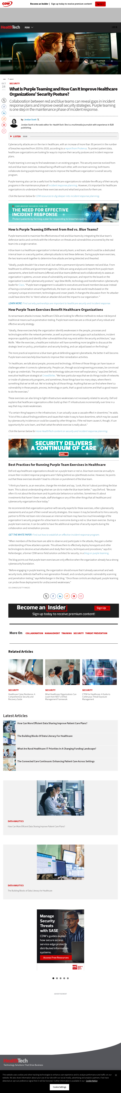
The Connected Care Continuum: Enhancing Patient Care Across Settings (56, 761)
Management (52, 633)
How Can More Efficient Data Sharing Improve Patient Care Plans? (52, 723)
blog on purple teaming (96, 553)
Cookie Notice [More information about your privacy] (91, 1081)
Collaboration (34, 633)
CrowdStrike (48, 375)
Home (4, 79)
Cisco (21, 284)
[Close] (115, 1075)
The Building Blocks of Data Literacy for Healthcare (44, 736)
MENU (27, 27)
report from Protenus (76, 148)
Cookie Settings (59, 1087)
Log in (114, 27)
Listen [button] (17, 136)
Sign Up (99, 4)
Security (12, 79)
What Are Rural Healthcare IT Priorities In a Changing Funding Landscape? (56, 748)
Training (66, 633)
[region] (60, 1081)
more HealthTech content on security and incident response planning (71, 431)
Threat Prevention (96, 633)
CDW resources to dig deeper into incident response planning (67, 196)
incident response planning (63, 185)
